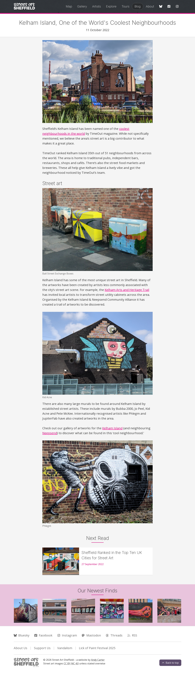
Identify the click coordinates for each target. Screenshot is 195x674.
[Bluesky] (161, 6)
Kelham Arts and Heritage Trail (127, 290)
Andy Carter (98, 659)
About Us (20, 648)
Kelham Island (112, 428)
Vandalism (64, 648)
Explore (111, 6)
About (150, 6)
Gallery (82, 6)
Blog (138, 6)
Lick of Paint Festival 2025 (97, 648)
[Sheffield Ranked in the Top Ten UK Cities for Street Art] (97, 561)
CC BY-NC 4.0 (71, 663)
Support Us (42, 648)
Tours (125, 6)
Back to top (170, 662)
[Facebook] (169, 6)
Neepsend (49, 433)
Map (69, 6)
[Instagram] (177, 6)
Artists (96, 6)
